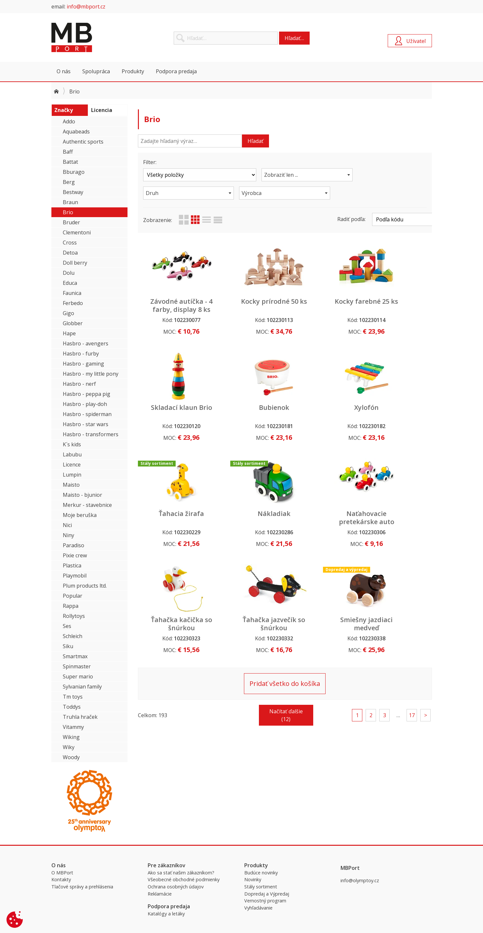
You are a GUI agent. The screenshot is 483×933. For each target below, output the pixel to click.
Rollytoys (74, 616)
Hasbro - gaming (83, 363)
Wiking (71, 737)
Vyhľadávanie (258, 908)
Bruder (71, 222)
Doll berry (75, 262)
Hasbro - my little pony (90, 373)
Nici (67, 525)
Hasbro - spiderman (87, 414)
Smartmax (75, 656)
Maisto (71, 484)
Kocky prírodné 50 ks (247, 305)
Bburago (74, 171)
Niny (68, 535)
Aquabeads (76, 131)
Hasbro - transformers (90, 434)
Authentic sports (83, 141)
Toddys (72, 706)
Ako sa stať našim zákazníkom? (181, 873)
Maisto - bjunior (82, 494)
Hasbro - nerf (79, 383)
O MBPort (62, 873)
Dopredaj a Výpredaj (266, 894)
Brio (68, 212)
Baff (68, 151)
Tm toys (73, 696)
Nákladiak (397, 407)
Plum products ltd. (85, 585)
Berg (69, 182)
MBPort (100, 37)
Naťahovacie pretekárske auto (172, 517)
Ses (67, 626)
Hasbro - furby (81, 353)
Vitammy (73, 727)
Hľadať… (294, 38)
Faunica (72, 293)
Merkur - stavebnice (87, 504)
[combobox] (284, 175)
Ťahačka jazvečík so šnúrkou (322, 517)
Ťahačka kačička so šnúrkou (247, 517)
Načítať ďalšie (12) (286, 609)
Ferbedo (73, 303)
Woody (71, 757)
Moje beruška (80, 515)
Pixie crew (75, 555)
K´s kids (72, 444)
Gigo (68, 313)
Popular (72, 595)
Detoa (70, 252)
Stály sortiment (260, 887)
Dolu (68, 272)
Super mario (78, 676)
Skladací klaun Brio (397, 305)
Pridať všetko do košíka (284, 577)
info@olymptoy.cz (360, 880)
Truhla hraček (80, 716)
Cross (70, 242)
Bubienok (172, 407)
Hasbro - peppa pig (86, 393)
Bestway (73, 192)
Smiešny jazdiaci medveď (397, 517)
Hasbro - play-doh (85, 404)
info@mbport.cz (86, 6)
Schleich (72, 636)
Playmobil (75, 575)
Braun (70, 202)
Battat (70, 161)
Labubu (72, 454)
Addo (69, 121)
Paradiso (73, 545)
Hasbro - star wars (85, 424)
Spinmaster (77, 666)
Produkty (133, 71)
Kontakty (61, 879)
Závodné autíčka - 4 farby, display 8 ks (172, 309)
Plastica (72, 565)
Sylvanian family (82, 686)
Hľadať (255, 141)
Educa (70, 282)
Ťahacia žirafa (322, 407)
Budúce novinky (261, 873)
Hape (69, 333)
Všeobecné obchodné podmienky (184, 879)
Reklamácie (160, 894)
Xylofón (247, 407)
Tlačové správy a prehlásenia (82, 887)
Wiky (68, 747)
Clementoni (77, 232)
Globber (73, 323)
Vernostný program (265, 901)
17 (412, 609)
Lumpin (72, 474)
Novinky (252, 879)
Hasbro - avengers (85, 343)
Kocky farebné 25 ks (322, 305)
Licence (72, 464)
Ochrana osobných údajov (176, 887)
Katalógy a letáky (166, 914)
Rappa (70, 605)
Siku (68, 646)
